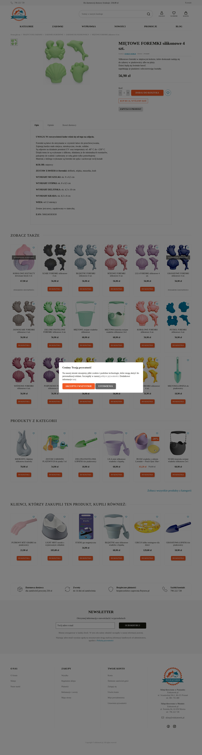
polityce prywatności (109, 376)
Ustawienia (105, 386)
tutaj (74, 379)
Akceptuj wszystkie (78, 386)
